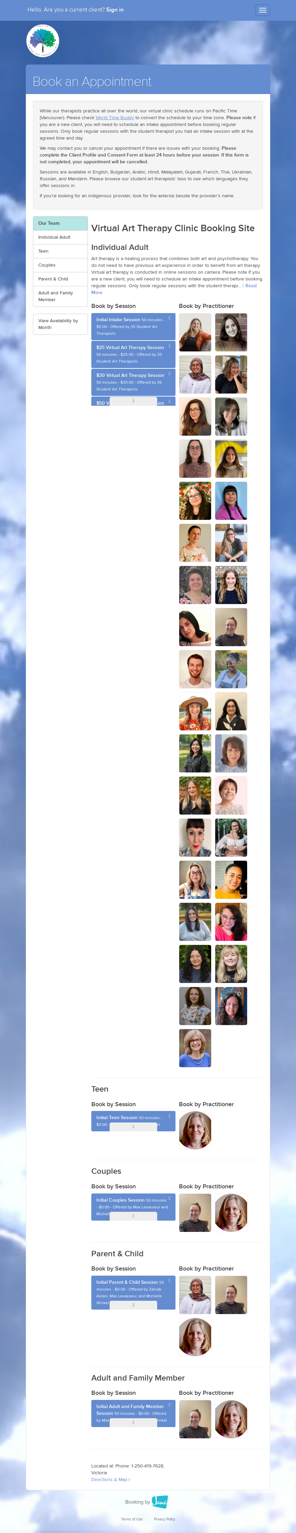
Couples (47, 265)
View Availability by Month (58, 324)
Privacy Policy (164, 1519)
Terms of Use (132, 1519)
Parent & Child (53, 279)
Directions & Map (109, 1479)
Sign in (115, 10)
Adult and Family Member (55, 296)
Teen (43, 251)
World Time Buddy (115, 117)
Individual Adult (54, 237)
